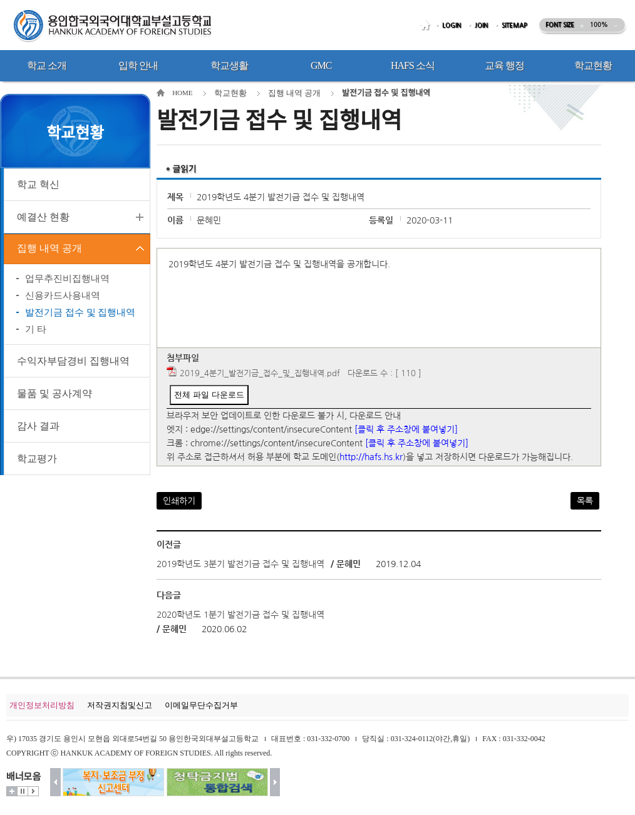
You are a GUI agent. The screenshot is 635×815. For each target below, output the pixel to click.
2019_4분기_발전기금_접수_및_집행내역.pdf (260, 373)
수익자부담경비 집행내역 (73, 362)
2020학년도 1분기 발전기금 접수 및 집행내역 (240, 614)
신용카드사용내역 (62, 297)
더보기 (12, 791)
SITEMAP (514, 25)
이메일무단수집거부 (201, 705)
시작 (33, 791)
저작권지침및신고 (119, 705)
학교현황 (230, 93)
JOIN (481, 25)
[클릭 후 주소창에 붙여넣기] (406, 429)
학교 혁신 (38, 184)
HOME (427, 25)
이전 (55, 782)
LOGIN (451, 25)
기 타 (35, 331)
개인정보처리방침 (42, 705)
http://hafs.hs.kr (371, 457)
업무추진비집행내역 (67, 280)
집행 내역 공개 (49, 249)
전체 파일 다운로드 (209, 394)
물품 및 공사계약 (54, 395)
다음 (275, 782)
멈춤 (22, 791)
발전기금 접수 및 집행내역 (80, 314)
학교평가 (37, 460)
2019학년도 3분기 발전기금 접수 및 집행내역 (240, 564)
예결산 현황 (43, 217)
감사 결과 (38, 428)
